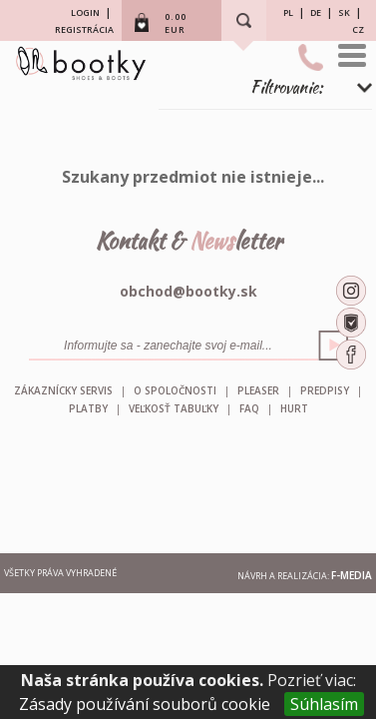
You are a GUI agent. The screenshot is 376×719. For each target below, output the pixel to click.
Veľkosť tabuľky (173, 408)
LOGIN (85, 12)
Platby (88, 408)
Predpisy (324, 390)
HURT (294, 408)
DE (315, 12)
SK (344, 12)
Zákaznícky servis (63, 390)
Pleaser (258, 390)
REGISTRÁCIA (84, 29)
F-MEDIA (351, 575)
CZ (358, 29)
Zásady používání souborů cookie (144, 704)
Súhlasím (324, 704)
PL (288, 12)
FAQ (249, 408)
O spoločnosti (175, 390)
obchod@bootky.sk (188, 291)
